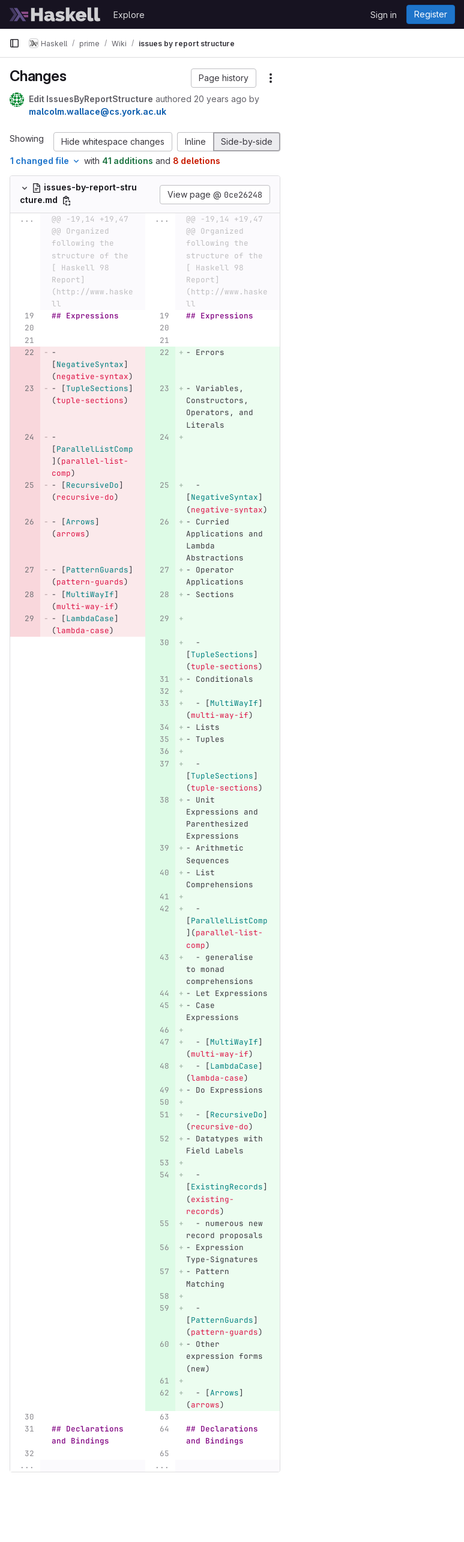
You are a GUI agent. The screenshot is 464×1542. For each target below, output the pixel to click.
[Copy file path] (66, 200)
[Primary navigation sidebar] (14, 43)
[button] (223, 78)
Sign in (383, 15)
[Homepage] (55, 14)
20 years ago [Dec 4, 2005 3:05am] (220, 99)
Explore (129, 15)
